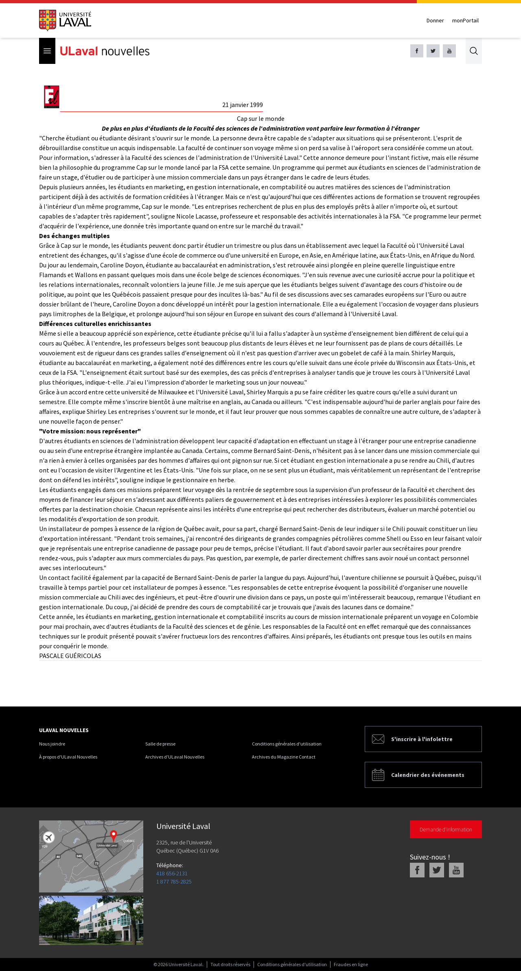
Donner (435, 20)
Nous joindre (52, 744)
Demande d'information (446, 829)
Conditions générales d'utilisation (287, 744)
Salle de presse (160, 744)
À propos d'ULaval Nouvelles (68, 757)
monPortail (465, 20)
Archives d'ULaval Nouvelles (174, 757)
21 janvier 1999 (242, 105)
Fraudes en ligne (351, 964)
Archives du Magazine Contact (283, 757)
